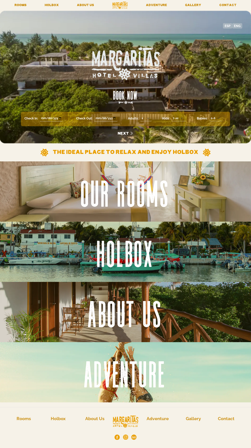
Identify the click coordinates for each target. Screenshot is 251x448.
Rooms (20, 5)
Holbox (52, 5)
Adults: (133, 118)
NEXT (125, 133)
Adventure (156, 5)
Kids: (166, 118)
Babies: (202, 118)
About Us (85, 5)
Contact (228, 5)
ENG (237, 26)
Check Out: (84, 118)
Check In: (31, 118)
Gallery (193, 5)
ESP (227, 26)
